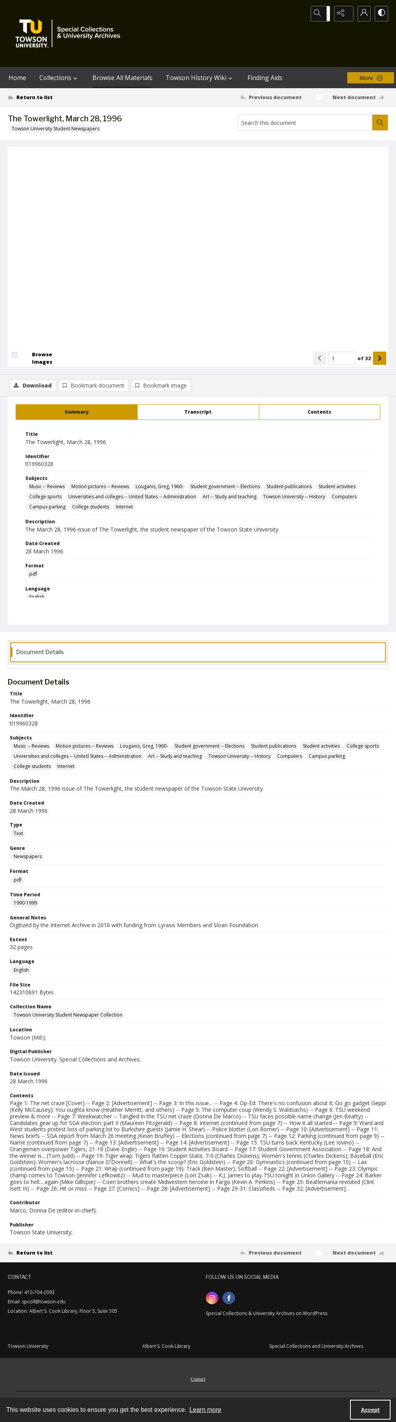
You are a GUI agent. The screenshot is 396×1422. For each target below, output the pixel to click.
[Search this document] (305, 122)
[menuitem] (198, 1380)
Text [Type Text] (18, 835)
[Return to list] (59, 97)
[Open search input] (322, 13)
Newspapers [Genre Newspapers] (28, 858)
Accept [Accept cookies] (370, 1410)
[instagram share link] (212, 1299)
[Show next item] (379, 381)
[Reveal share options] (341, 13)
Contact (198, 1380)
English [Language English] (36, 598)
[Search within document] (380, 122)
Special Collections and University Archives (316, 1347)
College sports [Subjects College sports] (45, 498)
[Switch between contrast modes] (380, 13)
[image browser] (37, 381)
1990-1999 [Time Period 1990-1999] (25, 904)
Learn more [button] (205, 1409)
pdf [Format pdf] (33, 575)
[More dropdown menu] (370, 78)
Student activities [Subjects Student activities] (336, 488)
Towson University (28, 1347)
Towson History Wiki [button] (200, 77)
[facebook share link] (229, 1299)
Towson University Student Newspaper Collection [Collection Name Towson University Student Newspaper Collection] (68, 1016)
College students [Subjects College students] (90, 508)
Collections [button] (59, 77)
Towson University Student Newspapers (55, 128)
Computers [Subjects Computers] (344, 498)
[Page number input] (341, 381)
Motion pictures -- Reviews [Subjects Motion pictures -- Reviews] (100, 488)
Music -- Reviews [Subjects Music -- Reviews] (47, 488)
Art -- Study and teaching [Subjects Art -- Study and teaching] (229, 498)
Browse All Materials (122, 77)
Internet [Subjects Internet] (124, 508)
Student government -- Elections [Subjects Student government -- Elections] (225, 488)
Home (17, 77)
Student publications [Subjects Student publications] (289, 488)
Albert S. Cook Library (166, 1347)
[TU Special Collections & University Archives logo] (70, 33)
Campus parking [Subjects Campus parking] (47, 508)
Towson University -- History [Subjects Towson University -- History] (294, 498)
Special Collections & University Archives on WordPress (266, 1315)
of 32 (364, 381)
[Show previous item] (319, 381)
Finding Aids (265, 77)
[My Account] (361, 13)
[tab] (76, 413)
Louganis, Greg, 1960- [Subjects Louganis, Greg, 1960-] (160, 488)
